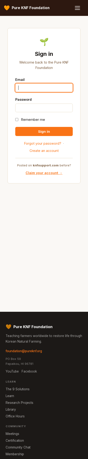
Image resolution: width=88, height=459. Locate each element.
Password (23, 99)
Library (11, 409)
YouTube (12, 371)
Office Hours (15, 416)
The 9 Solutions (18, 389)
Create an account (44, 151)
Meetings (12, 434)
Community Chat (18, 447)
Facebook (29, 371)
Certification (15, 440)
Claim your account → (44, 173)
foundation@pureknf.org (24, 351)
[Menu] (79, 8)
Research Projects (19, 403)
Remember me (33, 120)
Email (20, 80)
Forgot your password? (42, 143)
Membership (15, 454)
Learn (10, 396)
